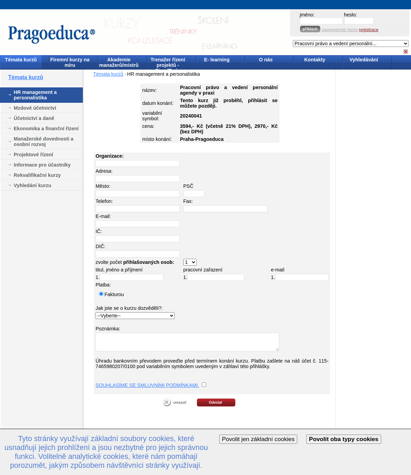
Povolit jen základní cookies (258, 439)
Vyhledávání (363, 59)
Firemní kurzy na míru (69, 62)
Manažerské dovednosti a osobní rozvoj (43, 141)
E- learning (216, 59)
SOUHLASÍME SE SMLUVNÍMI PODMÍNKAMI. (147, 385)
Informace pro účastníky (42, 165)
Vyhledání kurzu (32, 185)
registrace (368, 29)
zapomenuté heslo (340, 29)
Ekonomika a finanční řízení (46, 128)
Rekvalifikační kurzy (37, 175)
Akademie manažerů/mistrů (118, 62)
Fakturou (114, 294)
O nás (266, 59)
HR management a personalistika (35, 94)
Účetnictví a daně (34, 118)
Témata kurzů (21, 59)
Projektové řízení (33, 154)
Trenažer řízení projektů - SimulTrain (168, 63)
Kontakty (314, 59)
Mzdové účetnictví (35, 108)
